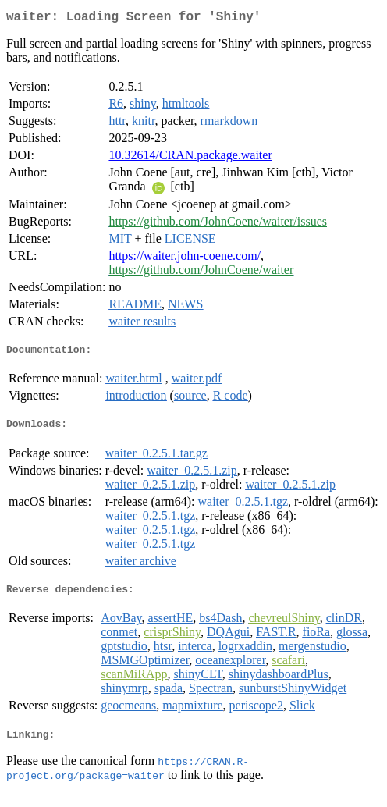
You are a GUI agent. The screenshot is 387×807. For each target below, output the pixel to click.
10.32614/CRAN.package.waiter (190, 158)
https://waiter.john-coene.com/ (184, 258)
